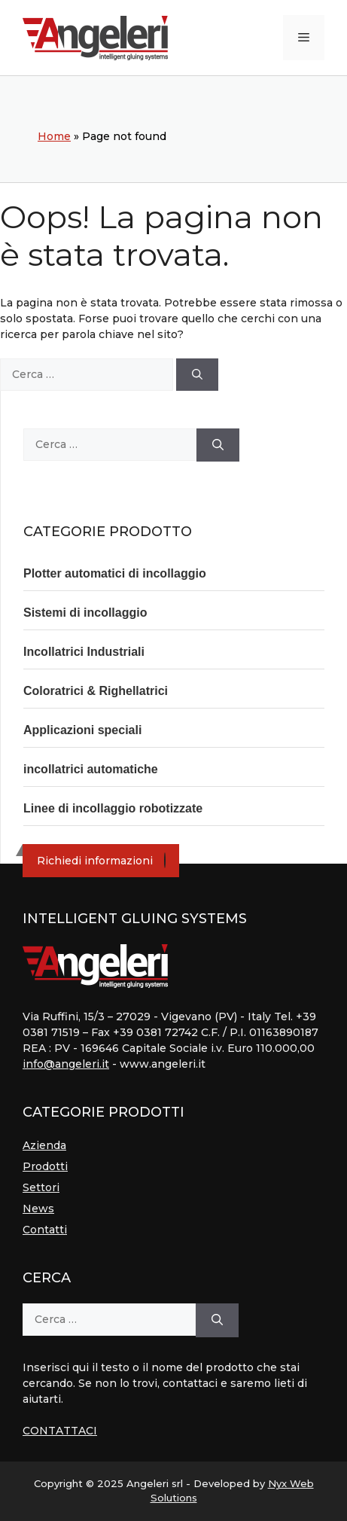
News (38, 1208)
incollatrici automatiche (90, 769)
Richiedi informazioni (95, 860)
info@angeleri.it (66, 1064)
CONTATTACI (60, 1430)
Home (54, 136)
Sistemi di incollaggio (85, 612)
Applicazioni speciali (82, 730)
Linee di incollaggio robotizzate (112, 808)
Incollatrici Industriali (84, 651)
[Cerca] (197, 374)
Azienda (44, 1145)
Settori (41, 1187)
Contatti (45, 1229)
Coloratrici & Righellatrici (95, 690)
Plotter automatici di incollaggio (114, 573)
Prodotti (45, 1166)
